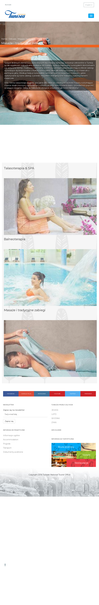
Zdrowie (12, 39)
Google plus (26, 394)
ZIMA (53, 422)
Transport (7, 448)
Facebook (10, 394)
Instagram (42, 394)
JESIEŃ (54, 410)
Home (4, 39)
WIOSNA (55, 418)
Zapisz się (9, 421)
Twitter (72, 394)
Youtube (57, 394)
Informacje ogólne (11, 435)
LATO (53, 414)
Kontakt (8, 5)
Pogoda (6, 444)
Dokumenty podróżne (13, 452)
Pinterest (88, 394)
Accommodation (10, 439)
